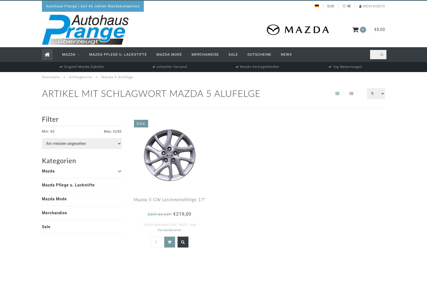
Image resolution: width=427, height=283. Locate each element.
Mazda (69, 54)
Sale (233, 54)
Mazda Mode (169, 54)
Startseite (51, 77)
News (286, 54)
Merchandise (205, 54)
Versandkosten (170, 230)
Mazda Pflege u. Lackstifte (118, 54)
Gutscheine (260, 54)
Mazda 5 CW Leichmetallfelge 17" (170, 199)
